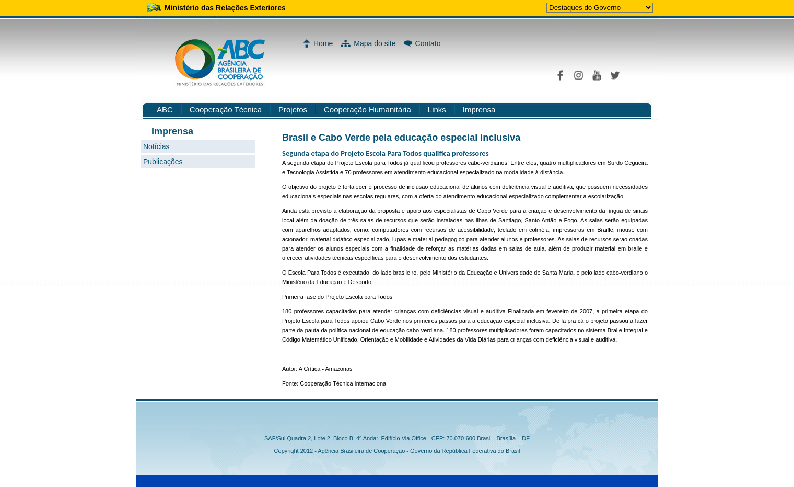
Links (437, 109)
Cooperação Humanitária (367, 109)
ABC (165, 109)
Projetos (292, 109)
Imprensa (479, 109)
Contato (428, 43)
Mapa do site (374, 43)
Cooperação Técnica (226, 109)
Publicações (163, 161)
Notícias (156, 146)
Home (323, 43)
